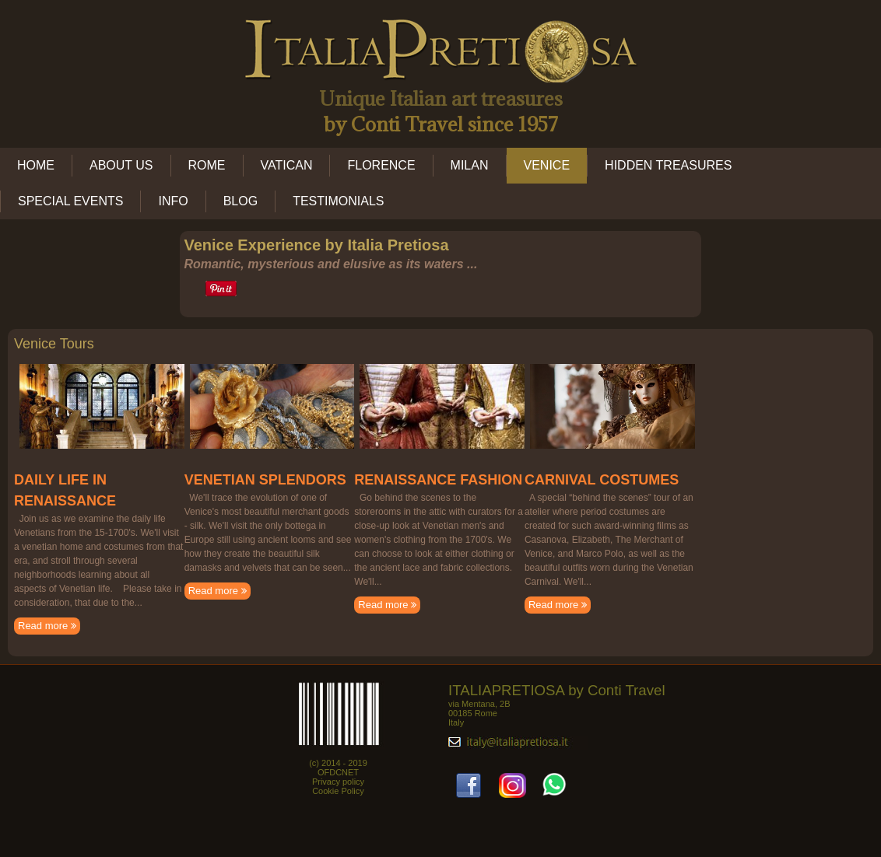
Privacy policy (338, 781)
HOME (35, 165)
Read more (47, 625)
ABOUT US (121, 165)
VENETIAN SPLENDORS (265, 480)
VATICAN (287, 165)
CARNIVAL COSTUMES (602, 480)
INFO (173, 201)
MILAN (470, 165)
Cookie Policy (338, 791)
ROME (207, 165)
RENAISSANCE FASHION (438, 480)
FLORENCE (381, 165)
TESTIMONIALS (338, 201)
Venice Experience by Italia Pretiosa (316, 245)
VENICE (547, 165)
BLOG (240, 201)
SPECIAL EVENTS (70, 201)
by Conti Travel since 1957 (441, 124)
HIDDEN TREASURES (668, 165)
